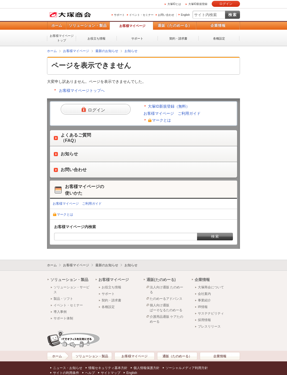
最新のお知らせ (106, 51)
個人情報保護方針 (146, 368)
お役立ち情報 (96, 38)
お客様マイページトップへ (82, 90)
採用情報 (204, 320)
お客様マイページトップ (62, 38)
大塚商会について (211, 287)
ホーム (56, 25)
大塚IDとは (174, 3)
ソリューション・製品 (88, 25)
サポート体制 (63, 318)
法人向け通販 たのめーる (166, 289)
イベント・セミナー (141, 14)
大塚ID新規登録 (197, 3)
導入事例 (60, 312)
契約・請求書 (178, 38)
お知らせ (131, 51)
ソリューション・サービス (71, 289)
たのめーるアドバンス (166, 299)
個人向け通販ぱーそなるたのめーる (166, 307)
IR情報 (203, 307)
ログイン (225, 4)
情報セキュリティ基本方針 (107, 368)
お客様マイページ (132, 26)
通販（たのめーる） (175, 25)
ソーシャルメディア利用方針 (187, 368)
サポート (119, 14)
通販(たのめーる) (161, 279)
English (185, 14)
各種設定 (219, 38)
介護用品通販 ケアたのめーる (166, 319)
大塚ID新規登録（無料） (169, 106)
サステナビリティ (211, 313)
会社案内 (204, 294)
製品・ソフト (63, 299)
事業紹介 (204, 300)
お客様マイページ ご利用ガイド (172, 113)
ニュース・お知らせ (67, 368)
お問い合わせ (166, 14)
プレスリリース (209, 326)
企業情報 (218, 25)
